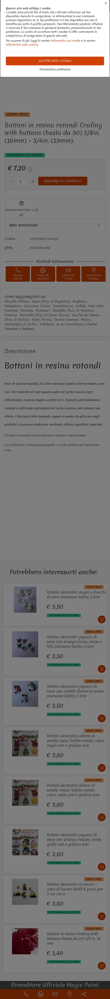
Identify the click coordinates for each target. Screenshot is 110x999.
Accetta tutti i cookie (55, 61)
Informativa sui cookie (65, 41)
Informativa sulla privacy (22, 44)
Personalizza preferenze (55, 69)
